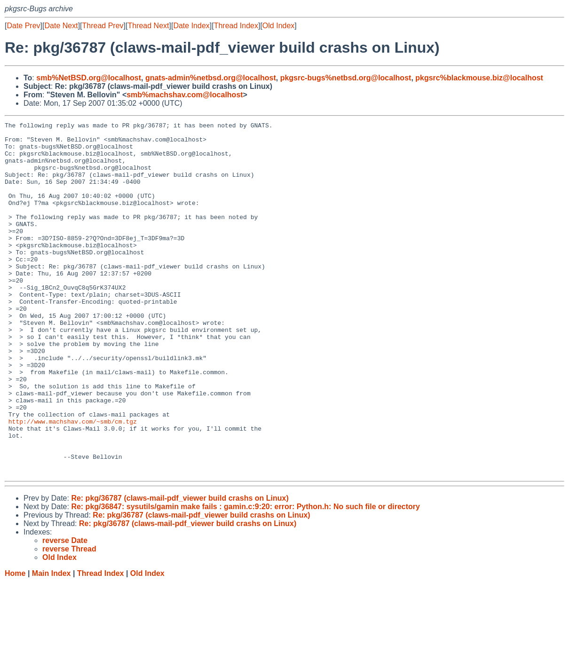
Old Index (278, 26)
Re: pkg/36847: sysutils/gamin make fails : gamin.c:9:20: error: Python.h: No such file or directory (245, 577)
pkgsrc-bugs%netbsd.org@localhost (345, 78)
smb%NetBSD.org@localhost (88, 78)
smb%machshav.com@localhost (184, 95)
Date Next (61, 26)
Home (15, 644)
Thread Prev (103, 26)
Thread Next (148, 26)
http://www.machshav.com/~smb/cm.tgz (72, 482)
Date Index (191, 26)
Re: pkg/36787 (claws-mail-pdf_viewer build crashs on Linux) (179, 569)
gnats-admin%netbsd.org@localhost (210, 78)
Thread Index (236, 26)
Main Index (51, 644)
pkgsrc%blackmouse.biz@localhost (479, 78)
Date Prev (23, 26)
